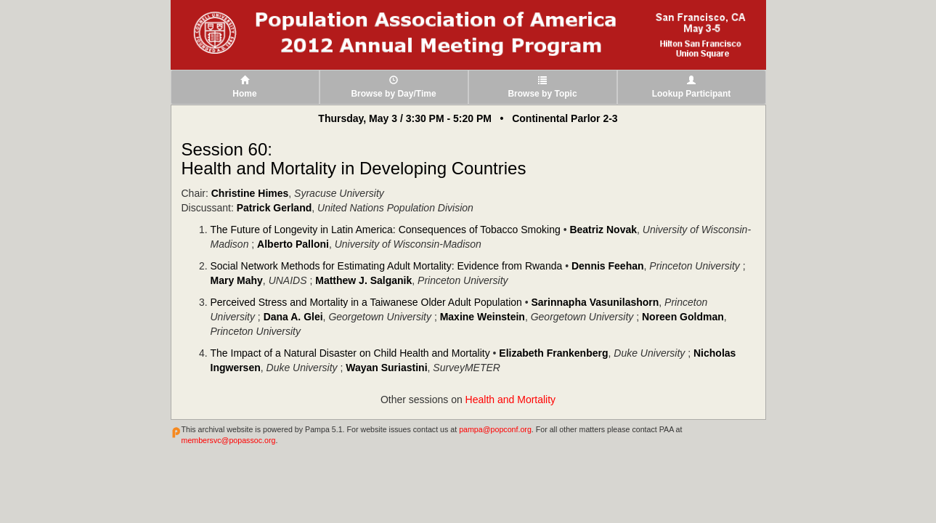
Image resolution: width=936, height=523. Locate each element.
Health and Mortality (510, 399)
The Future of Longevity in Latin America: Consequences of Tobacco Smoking (386, 229)
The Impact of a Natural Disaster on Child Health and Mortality (350, 353)
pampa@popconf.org (495, 429)
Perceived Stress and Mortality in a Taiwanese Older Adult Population (366, 302)
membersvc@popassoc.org (229, 440)
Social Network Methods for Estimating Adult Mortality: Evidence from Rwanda (387, 266)
